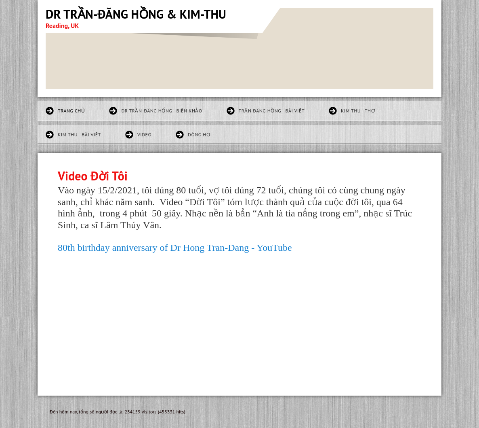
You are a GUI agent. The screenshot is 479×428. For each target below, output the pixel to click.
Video (144, 134)
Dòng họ (199, 134)
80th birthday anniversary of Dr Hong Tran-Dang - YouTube (175, 247)
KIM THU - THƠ (358, 111)
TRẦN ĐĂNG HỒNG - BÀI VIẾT (272, 111)
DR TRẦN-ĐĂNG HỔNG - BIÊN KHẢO (161, 111)
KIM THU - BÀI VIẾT (79, 134)
